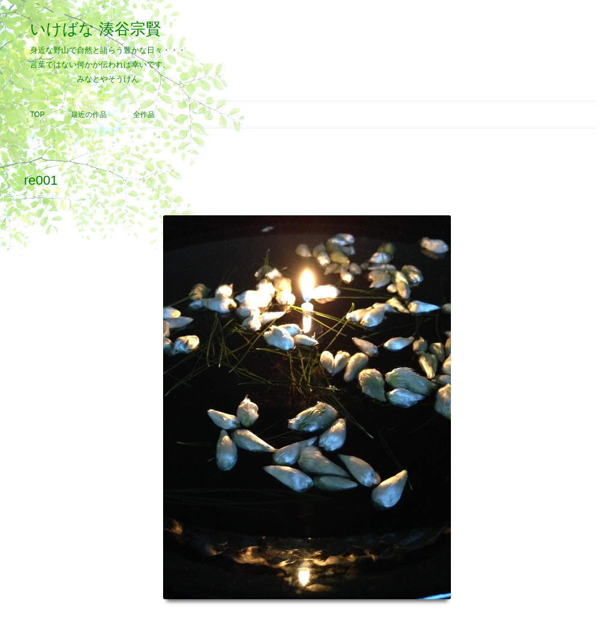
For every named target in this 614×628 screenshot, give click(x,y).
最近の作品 (89, 114)
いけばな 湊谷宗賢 (95, 29)
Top (37, 114)
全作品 (144, 114)
